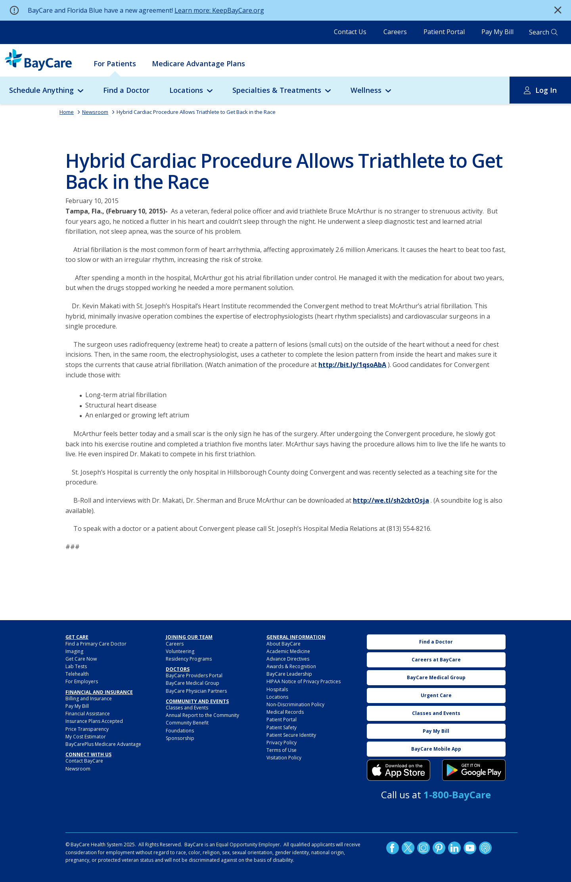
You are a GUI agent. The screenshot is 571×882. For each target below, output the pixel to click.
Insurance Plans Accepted (94, 721)
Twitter (408, 848)
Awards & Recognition (291, 666)
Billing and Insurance (88, 698)
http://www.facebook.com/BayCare (392, 848)
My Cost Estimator (85, 736)
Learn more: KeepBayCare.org (219, 10)
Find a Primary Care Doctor (95, 643)
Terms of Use (281, 750)
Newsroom (95, 111)
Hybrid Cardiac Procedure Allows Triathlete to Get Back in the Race (196, 111)
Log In (546, 90)
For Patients (115, 63)
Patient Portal (444, 31)
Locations (186, 90)
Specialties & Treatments (276, 90)
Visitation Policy (283, 757)
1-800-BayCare (457, 794)
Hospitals (277, 689)
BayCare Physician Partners (196, 691)
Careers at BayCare (436, 659)
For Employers (81, 681)
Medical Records (285, 712)
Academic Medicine (288, 651)
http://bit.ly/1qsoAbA (352, 364)
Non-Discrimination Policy (295, 704)
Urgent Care (436, 695)
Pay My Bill (497, 31)
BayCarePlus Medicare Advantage (103, 744)
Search (539, 32)
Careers (395, 31)
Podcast (485, 848)
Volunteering (180, 651)
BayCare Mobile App (436, 749)
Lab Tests (76, 666)
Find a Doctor (126, 90)
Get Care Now (81, 658)
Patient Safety (281, 727)
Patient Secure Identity (291, 735)
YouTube (470, 848)
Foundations (180, 730)
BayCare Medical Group (192, 683)
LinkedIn (454, 848)
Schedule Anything (41, 90)
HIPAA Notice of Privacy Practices (303, 681)
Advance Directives (287, 658)
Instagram (423, 848)
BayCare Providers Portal (194, 675)
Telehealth (77, 674)
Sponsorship (180, 738)
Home (66, 111)
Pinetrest (439, 848)
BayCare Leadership (289, 674)
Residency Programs (189, 658)
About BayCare (283, 643)
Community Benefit (187, 722)
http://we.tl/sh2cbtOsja (391, 500)
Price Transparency (87, 729)
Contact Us (350, 31)
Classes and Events (187, 707)
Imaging (74, 651)
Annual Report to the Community (202, 715)
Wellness (366, 90)
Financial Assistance (87, 713)
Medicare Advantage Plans (198, 63)
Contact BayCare (84, 760)
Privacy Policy (281, 742)
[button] (557, 10)
